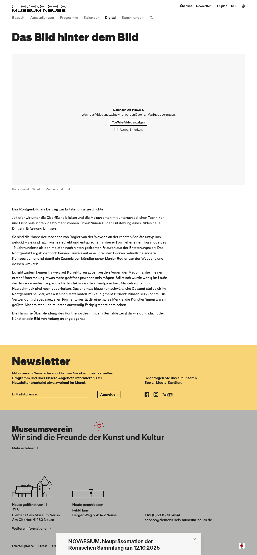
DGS (234, 6)
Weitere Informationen (32, 528)
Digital (110, 17)
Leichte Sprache (23, 546)
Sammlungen (133, 17)
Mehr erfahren (25, 448)
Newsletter (203, 6)
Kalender (91, 17)
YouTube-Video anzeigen (128, 122)
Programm (69, 17)
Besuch (18, 17)
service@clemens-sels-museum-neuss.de (178, 520)
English (222, 6)
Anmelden (108, 394)
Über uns (186, 6)
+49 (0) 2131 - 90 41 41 (162, 515)
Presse (42, 546)
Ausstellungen (42, 17)
